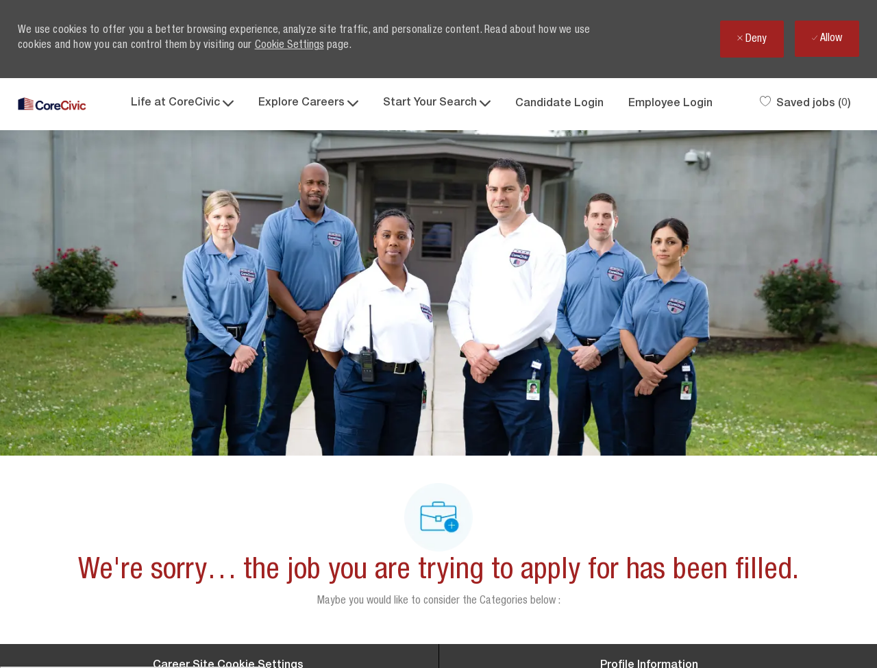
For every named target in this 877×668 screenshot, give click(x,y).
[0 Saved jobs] (805, 104)
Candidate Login (559, 104)
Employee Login (670, 104)
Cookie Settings (289, 45)
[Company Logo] (52, 104)
